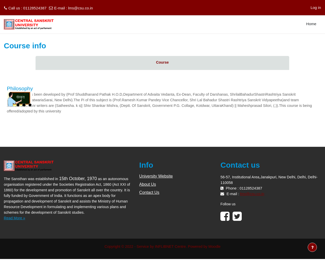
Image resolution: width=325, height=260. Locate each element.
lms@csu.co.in (80, 8)
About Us (147, 185)
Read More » (15, 218)
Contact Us (149, 193)
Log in (316, 7)
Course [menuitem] (162, 62)
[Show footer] (312, 247)
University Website (156, 177)
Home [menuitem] (311, 24)
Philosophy (20, 88)
